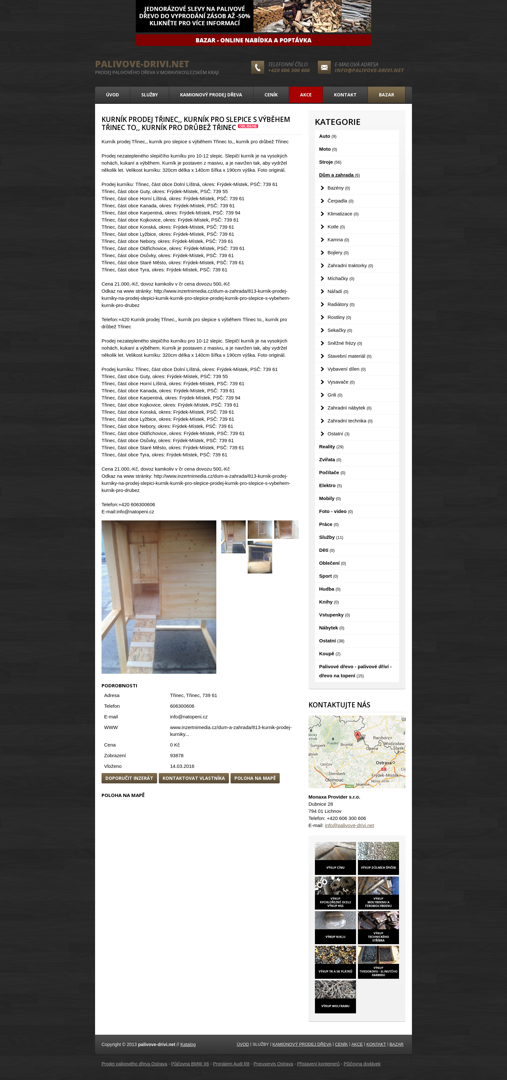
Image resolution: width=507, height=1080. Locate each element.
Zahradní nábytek (350, 407)
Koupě (329, 653)
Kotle (336, 226)
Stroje (330, 162)
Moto (328, 149)
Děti (327, 550)
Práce (329, 524)
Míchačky (341, 278)
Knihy (329, 602)
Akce (306, 95)
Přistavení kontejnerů (318, 1063)
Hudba (329, 589)
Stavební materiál (350, 356)
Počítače (332, 472)
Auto (328, 136)
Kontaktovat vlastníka (194, 778)
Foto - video (336, 511)
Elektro (330, 485)
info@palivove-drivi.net (369, 70)
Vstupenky (334, 614)
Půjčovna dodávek (362, 1063)
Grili (335, 395)
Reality (331, 446)
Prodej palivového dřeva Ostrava (134, 1063)
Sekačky (340, 330)
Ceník (271, 95)
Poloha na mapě (255, 778)
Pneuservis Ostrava (273, 1063)
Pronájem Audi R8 (231, 1063)
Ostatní (339, 433)
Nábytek (331, 627)
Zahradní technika (350, 420)
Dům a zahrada (339, 175)
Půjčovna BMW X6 (190, 1063)
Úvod (112, 95)
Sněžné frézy (345, 343)
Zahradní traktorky (350, 265)
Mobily (330, 498)
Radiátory (341, 304)
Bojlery (338, 252)
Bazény (339, 188)
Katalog (188, 1044)
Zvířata (330, 459)
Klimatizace (343, 213)
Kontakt (345, 95)
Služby (149, 95)
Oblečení (332, 563)
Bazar (386, 95)
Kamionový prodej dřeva (211, 95)
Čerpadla (340, 200)
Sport (328, 576)
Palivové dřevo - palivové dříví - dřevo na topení (355, 671)
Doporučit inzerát (129, 778)
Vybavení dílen (347, 369)
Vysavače (341, 382)
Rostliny (339, 317)
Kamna (338, 239)
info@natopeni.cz (189, 716)
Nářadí (338, 291)
